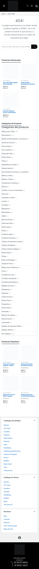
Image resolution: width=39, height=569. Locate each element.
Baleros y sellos (7, 175)
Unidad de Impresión (9, 238)
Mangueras (5, 208)
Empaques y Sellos (8, 197)
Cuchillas (5, 205)
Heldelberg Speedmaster (12, 451)
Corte (4, 271)
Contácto (7, 519)
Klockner (6, 398)
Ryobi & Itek (8, 464)
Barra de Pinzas (7, 219)
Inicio (3, 14)
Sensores (5, 194)
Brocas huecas (7, 319)
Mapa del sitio (8, 529)
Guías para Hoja (7, 153)
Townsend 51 (8, 470)
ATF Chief (7, 428)
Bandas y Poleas (7, 179)
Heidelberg (24, 368)
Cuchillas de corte (8, 275)
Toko (5, 467)
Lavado (4, 201)
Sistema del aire (7, 168)
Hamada (6, 441)
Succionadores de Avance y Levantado (15, 172)
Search (27, 6)
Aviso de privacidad (10, 526)
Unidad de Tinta (7, 263)
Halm (5, 444)
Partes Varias (6, 157)
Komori (6, 457)
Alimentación (6, 135)
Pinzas (4, 161)
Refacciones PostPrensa (10, 267)
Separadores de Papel (9, 164)
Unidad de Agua (7, 234)
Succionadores (7, 150)
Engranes (5, 293)
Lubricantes (6, 322)
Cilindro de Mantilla (8, 245)
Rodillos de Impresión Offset (11, 326)
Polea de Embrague (8, 260)
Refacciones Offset (8, 131)
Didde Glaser (8, 438)
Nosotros (7, 522)
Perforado (5, 311)
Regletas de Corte (8, 286)
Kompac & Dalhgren (10, 454)
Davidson (7, 435)
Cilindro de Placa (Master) (10, 249)
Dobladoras (5, 289)
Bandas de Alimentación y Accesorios (14, 139)
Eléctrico (5, 186)
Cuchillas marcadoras (9, 278)
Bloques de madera (8, 315)
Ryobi (5, 501)
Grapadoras (6, 304)
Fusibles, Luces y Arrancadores (12, 190)
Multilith (6, 461)
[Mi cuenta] (32, 6)
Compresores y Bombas (10, 183)
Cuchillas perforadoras (9, 282)
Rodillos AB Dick (7, 330)
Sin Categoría (6, 80)
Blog (5, 516)
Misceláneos (6, 212)
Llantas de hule (7, 297)
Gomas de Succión (8, 142)
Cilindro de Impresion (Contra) (12, 241)
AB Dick (5, 368)
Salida (4, 216)
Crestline (7, 432)
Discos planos (6, 146)
